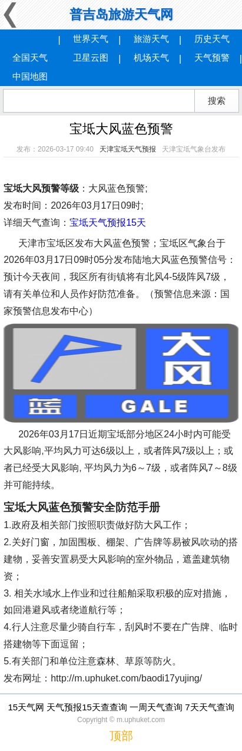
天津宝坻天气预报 (128, 149)
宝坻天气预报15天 (107, 223)
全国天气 (30, 57)
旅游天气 (151, 39)
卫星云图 (90, 57)
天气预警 (212, 57)
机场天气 (151, 57)
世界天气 (90, 39)
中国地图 (30, 76)
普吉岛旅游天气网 (121, 14)
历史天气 (212, 39)
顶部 (121, 735)
